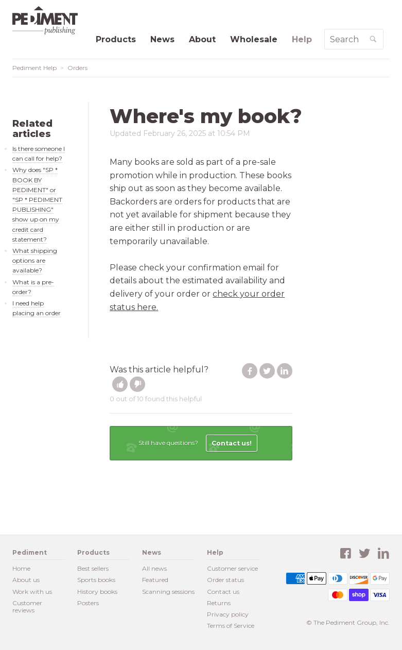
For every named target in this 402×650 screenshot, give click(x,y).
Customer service (232, 568)
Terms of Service (230, 625)
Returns (219, 603)
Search (382, 43)
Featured (155, 580)
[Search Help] (344, 39)
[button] (120, 384)
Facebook (249, 371)
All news (154, 568)
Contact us (223, 591)
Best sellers (93, 568)
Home (21, 568)
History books (97, 591)
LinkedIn (284, 371)
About (202, 39)
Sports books (96, 580)
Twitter (267, 371)
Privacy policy (228, 614)
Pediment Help (34, 68)
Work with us (32, 591)
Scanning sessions (168, 591)
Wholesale (253, 39)
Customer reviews (27, 606)
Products (116, 39)
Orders (77, 68)
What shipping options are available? (34, 260)
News (162, 39)
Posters (88, 603)
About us (26, 580)
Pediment (48, 20)
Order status (225, 580)
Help (302, 39)
